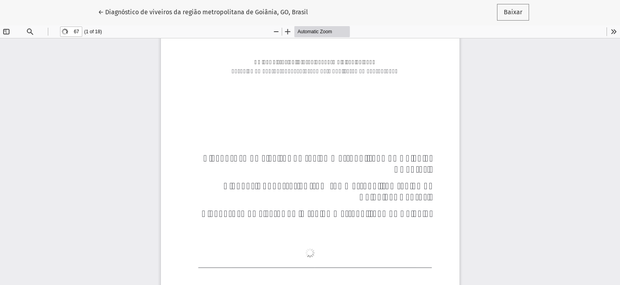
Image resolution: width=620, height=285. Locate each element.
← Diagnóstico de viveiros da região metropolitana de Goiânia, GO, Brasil (203, 11)
